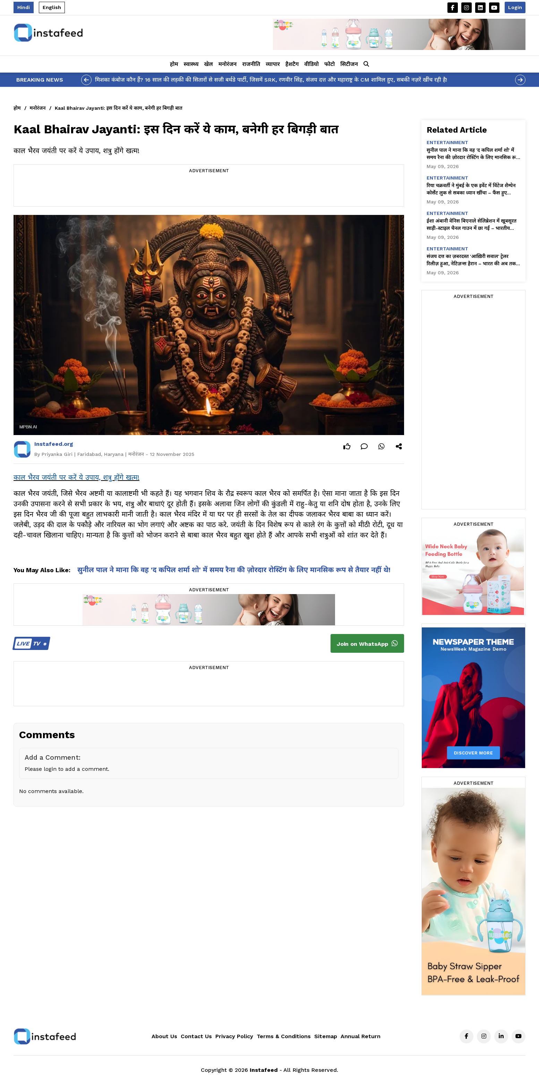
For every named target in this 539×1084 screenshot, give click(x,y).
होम (174, 64)
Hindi (23, 7)
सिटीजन (349, 64)
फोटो (329, 64)
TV (30, 644)
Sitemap (325, 1036)
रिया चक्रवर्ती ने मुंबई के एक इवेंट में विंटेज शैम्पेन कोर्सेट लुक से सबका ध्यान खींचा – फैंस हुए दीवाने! (471, 190)
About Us (164, 1036)
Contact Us (196, 1036)
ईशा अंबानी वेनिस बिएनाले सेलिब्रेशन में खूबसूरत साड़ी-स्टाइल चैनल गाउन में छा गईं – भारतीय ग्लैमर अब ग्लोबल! (471, 225)
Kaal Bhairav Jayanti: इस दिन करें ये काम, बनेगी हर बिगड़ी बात (118, 108)
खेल (208, 64)
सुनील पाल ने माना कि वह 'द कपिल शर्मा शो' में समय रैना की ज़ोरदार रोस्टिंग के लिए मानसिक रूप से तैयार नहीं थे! (234, 570)
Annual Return (360, 1036)
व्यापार (273, 64)
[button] (366, 64)
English (52, 7)
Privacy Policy (234, 1036)
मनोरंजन (228, 64)
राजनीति (251, 64)
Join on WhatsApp (367, 643)
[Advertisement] (209, 190)
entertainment (447, 142)
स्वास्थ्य (191, 64)
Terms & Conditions (284, 1036)
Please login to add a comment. (67, 769)
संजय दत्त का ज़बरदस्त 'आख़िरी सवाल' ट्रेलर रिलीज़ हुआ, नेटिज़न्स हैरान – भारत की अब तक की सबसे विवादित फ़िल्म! (471, 260)
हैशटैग (292, 64)
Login (515, 7)
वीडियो (311, 64)
